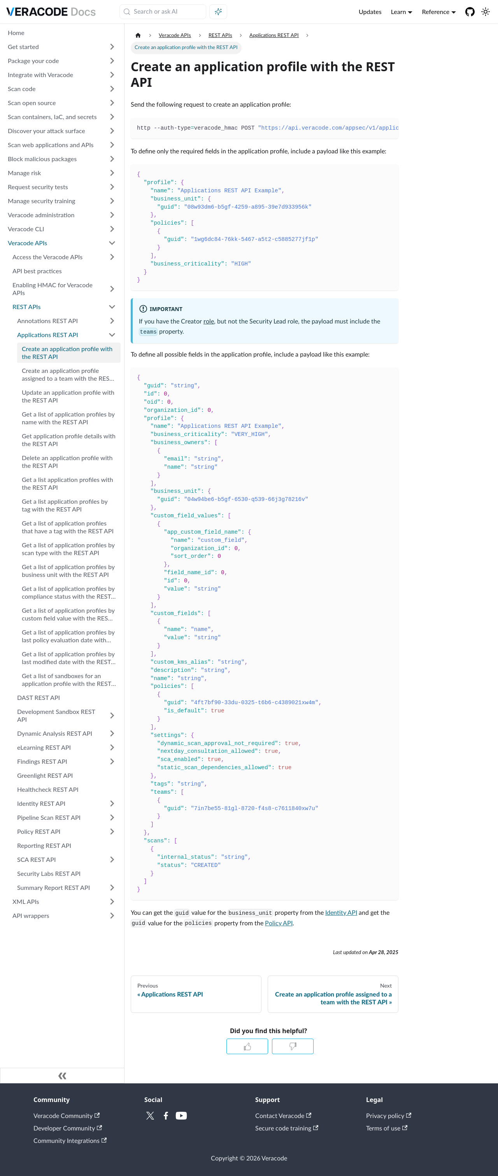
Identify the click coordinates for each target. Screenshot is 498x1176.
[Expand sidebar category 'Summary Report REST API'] (112, 887)
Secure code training (286, 1128)
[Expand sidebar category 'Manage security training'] (112, 201)
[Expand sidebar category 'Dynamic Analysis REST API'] (112, 733)
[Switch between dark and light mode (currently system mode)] (485, 11)
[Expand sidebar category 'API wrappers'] (112, 915)
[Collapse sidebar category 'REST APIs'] (112, 307)
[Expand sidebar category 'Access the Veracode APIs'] (112, 257)
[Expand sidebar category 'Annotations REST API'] (112, 321)
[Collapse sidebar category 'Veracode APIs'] (112, 243)
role (208, 321)
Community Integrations (70, 1141)
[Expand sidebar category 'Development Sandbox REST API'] (112, 715)
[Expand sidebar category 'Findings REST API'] (112, 761)
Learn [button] (398, 11)
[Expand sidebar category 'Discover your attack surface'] (112, 131)
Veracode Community (66, 1116)
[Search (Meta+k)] (162, 11)
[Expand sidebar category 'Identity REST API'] (112, 803)
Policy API (279, 923)
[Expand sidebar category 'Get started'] (112, 46)
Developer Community (67, 1128)
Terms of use (386, 1128)
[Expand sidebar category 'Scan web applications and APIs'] (112, 145)
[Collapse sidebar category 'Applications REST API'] (112, 335)
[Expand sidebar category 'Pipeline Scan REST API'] (112, 817)
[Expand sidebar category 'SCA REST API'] (112, 859)
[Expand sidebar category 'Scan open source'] (112, 103)
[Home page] (138, 36)
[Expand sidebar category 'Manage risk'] (112, 173)
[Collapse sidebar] (62, 1075)
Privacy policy (388, 1116)
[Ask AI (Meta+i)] (218, 11)
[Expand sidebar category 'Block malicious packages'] (112, 159)
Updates (370, 11)
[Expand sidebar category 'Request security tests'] (112, 187)
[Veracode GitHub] (470, 11)
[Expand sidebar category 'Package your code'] (112, 60)
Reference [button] (435, 11)
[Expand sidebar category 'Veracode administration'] (112, 215)
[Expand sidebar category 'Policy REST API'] (112, 831)
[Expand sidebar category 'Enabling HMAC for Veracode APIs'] (112, 289)
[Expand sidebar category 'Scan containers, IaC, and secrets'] (112, 117)
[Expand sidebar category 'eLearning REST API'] (112, 747)
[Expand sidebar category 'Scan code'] (112, 89)
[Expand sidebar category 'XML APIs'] (112, 901)
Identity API (341, 913)
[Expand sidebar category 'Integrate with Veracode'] (112, 75)
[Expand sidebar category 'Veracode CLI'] (112, 229)
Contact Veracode (283, 1116)
